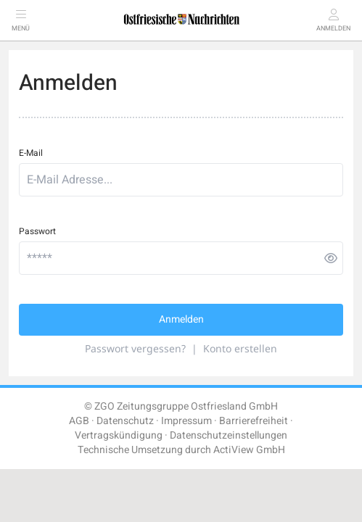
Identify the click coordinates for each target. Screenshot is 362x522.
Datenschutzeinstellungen (228, 435)
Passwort (37, 231)
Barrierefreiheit (253, 420)
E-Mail (31, 153)
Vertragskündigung (119, 435)
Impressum (186, 420)
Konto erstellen (240, 348)
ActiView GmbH (249, 449)
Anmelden (181, 319)
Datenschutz (125, 420)
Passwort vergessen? (135, 348)
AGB (79, 420)
